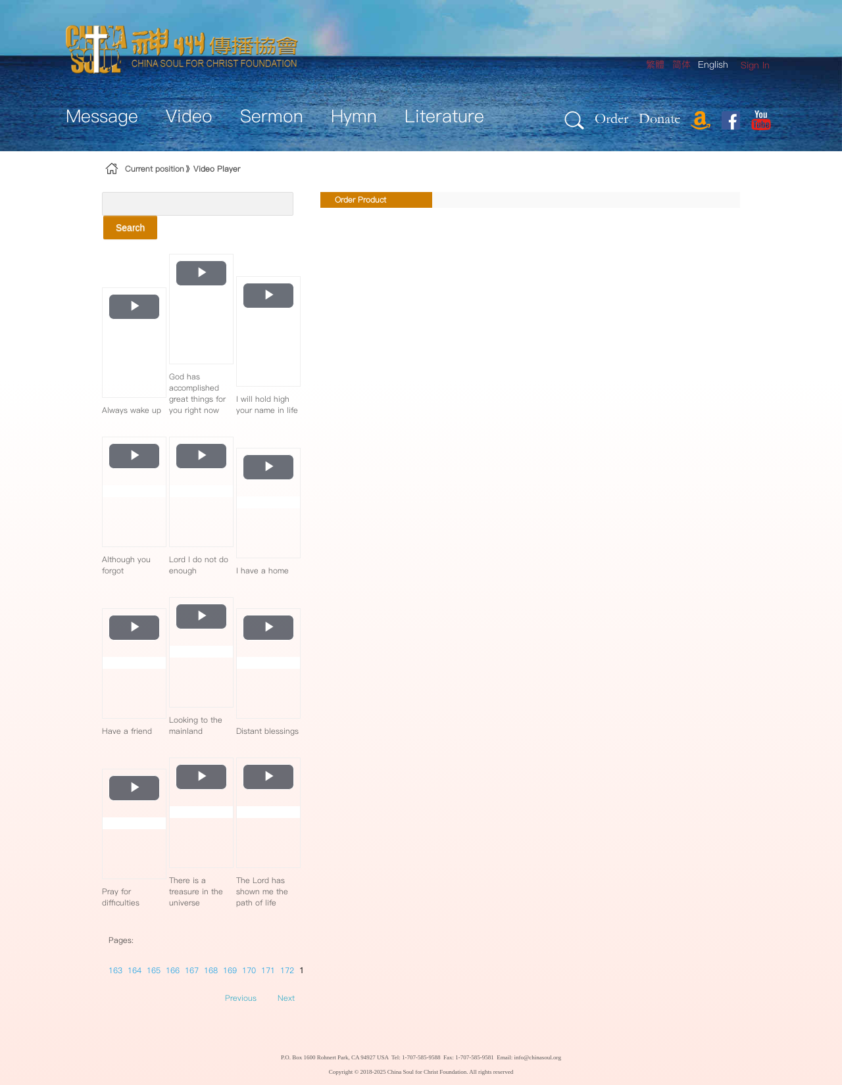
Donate (659, 118)
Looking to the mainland (195, 725)
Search (130, 227)
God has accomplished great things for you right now (197, 393)
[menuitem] (755, 65)
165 (154, 970)
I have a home (262, 570)
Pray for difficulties (120, 897)
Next (286, 997)
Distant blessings (267, 730)
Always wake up (131, 410)
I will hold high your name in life (267, 404)
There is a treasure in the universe (196, 891)
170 (249, 970)
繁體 (655, 64)
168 (211, 970)
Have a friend (127, 730)
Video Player (216, 168)
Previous (241, 997)
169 (230, 970)
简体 (681, 64)
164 (134, 970)
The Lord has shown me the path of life (262, 891)
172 (287, 970)
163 (115, 970)
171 (268, 970)
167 (192, 970)
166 (173, 970)
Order (611, 118)
